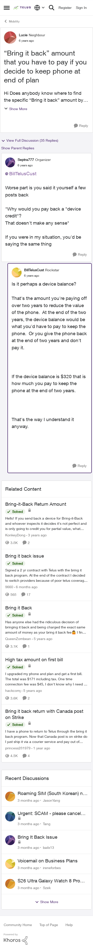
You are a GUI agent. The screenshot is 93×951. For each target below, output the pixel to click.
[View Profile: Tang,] (10, 816)
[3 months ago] (28, 800)
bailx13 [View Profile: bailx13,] (48, 847)
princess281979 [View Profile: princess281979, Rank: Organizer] (18, 748)
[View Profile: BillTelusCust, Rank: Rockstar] (17, 272)
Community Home (18, 925)
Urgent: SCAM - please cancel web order (49, 813)
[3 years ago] (36, 535)
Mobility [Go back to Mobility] (12, 21)
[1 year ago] (40, 748)
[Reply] (81, 125)
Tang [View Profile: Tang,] (46, 824)
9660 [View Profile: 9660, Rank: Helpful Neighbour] (9, 587)
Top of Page (48, 925)
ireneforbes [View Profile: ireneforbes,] (52, 867)
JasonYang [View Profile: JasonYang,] (51, 800)
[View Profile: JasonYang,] (10, 796)
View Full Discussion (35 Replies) (29, 140)
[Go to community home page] (22, 7)
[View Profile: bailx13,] (10, 840)
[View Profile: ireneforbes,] (10, 864)
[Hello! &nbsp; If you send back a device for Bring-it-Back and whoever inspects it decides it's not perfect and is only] (46, 523)
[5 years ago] (42, 638)
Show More (15, 109)
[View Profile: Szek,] (10, 884)
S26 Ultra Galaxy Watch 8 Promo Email (52, 881)
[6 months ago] (25, 586)
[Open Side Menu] (6, 7)
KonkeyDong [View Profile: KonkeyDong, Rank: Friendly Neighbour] (15, 535)
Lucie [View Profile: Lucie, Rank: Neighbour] (23, 35)
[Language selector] (39, 8)
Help (69, 925)
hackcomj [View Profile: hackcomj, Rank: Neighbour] (13, 690)
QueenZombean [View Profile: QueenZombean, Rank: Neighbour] (18, 639)
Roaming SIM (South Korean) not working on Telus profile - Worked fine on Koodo (52, 793)
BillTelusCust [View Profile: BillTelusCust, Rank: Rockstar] (34, 270)
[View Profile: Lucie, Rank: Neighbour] (10, 37)
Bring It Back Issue (37, 837)
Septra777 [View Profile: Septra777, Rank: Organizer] (26, 159)
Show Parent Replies (17, 148)
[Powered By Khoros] (46, 939)
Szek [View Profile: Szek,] (47, 888)
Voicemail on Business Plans (48, 860)
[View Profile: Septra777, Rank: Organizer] (10, 162)
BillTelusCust (22, 173)
